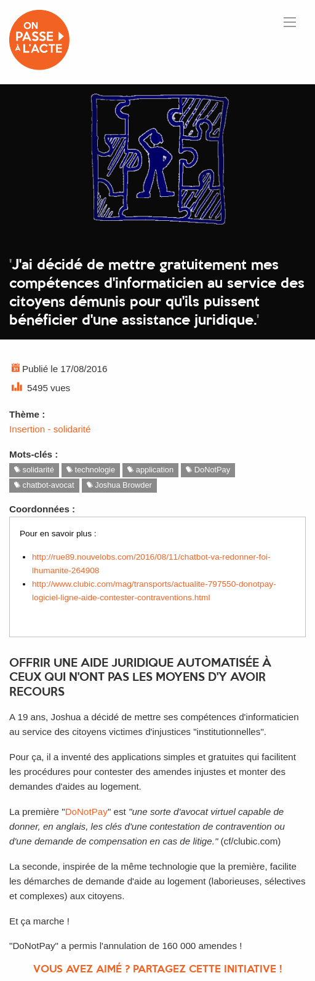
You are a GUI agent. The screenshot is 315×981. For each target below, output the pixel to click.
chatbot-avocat (44, 485)
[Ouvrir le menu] (290, 22)
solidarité (34, 469)
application (150, 469)
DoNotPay (208, 469)
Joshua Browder (119, 485)
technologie (90, 469)
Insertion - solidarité (50, 429)
